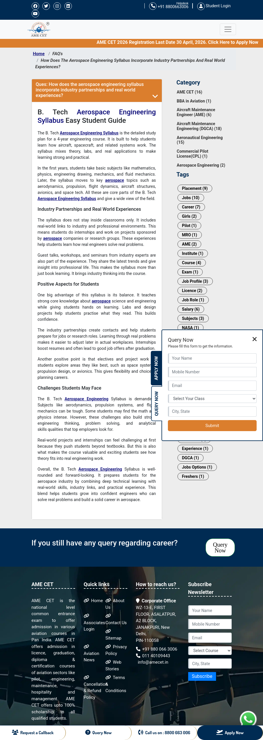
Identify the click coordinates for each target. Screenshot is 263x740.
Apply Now (156, 368)
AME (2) (189, 244)
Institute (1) (193, 253)
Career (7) (191, 207)
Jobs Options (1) (197, 467)
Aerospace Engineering (86, 399)
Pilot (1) (189, 225)
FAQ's (57, 53)
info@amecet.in (152, 662)
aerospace (114, 180)
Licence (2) (192, 290)
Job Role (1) (193, 300)
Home (39, 53)
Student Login (214, 5)
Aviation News (91, 653)
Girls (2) (189, 216)
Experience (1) (195, 448)
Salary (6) (191, 309)
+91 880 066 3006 (156, 649)
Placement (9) (195, 188)
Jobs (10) (190, 197)
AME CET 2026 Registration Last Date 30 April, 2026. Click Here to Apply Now (182, 42)
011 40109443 (153, 655)
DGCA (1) (190, 457)
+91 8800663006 (168, 6)
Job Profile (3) (195, 281)
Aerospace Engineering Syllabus (89, 133)
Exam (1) (190, 272)
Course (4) (191, 262)
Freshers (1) (193, 476)
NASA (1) (190, 327)
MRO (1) (189, 235)
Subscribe (202, 676)
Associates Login (94, 623)
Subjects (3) (193, 318)
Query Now (220, 547)
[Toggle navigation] (228, 29)
